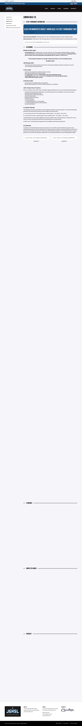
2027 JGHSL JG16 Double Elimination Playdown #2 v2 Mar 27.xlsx (65, 138)
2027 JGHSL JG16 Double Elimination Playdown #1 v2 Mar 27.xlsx (37, 138)
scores (59, 8)
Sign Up (12, 1)
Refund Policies (59, 723)
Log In (6, 1)
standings (65, 8)
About (46, 8)
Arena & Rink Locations (11, 25)
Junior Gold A (9, 17)
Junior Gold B (9, 19)
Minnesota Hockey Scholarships (13, 27)
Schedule (52, 8)
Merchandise (9, 23)
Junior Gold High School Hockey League (15, 3)
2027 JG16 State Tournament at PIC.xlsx (37, 42)
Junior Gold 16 (9, 21)
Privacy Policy (65, 723)
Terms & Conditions (73, 723)
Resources (73, 8)
